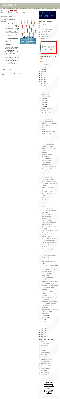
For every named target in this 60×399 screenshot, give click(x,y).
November (45, 92)
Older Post (33, 78)
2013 (42, 324)
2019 (42, 81)
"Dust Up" (44, 197)
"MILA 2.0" (44, 152)
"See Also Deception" (47, 125)
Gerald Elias (44, 341)
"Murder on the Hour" (47, 187)
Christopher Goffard (46, 359)
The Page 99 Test (45, 31)
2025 (42, 69)
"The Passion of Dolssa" (48, 283)
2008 (42, 334)
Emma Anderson (45, 352)
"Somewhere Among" (47, 158)
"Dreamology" (45, 257)
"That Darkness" (46, 142)
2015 (42, 319)
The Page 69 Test (45, 35)
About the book (5, 19)
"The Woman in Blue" (47, 121)
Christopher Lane (45, 358)
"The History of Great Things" (50, 230)
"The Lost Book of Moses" (49, 269)
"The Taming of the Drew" (49, 242)
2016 (42, 88)
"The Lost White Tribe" (48, 305)
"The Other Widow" (47, 244)
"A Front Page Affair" (47, 135)
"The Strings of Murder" (48, 179)
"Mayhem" (44, 173)
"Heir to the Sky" (46, 164)
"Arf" (43, 189)
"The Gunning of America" (49, 222)
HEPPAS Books (45, 38)
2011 (42, 328)
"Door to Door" (46, 236)
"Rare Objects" (46, 275)
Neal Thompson (45, 372)
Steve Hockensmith (46, 354)
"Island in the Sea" (47, 224)
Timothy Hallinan (45, 343)
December (45, 90)
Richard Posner (45, 374)
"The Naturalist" (46, 259)
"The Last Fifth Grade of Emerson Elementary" (16, 13)
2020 (42, 79)
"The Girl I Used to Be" (48, 115)
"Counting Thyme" (47, 271)
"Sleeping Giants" (46, 199)
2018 (42, 83)
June (43, 102)
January (44, 317)
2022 (42, 75)
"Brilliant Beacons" (47, 193)
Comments (43, 61)
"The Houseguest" (47, 253)
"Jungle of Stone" (46, 138)
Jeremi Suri (44, 376)
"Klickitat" (44, 246)
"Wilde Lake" (45, 129)
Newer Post (4, 78)
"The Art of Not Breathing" (49, 140)
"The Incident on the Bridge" (49, 166)
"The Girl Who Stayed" (48, 204)
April (43, 106)
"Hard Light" (45, 307)
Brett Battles (44, 345)
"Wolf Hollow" (45, 117)
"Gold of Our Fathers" (47, 146)
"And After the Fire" (47, 191)
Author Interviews (45, 36)
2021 (42, 77)
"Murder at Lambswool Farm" (50, 123)
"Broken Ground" (46, 133)
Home (18, 78)
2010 (42, 330)
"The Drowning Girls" (47, 168)
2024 (42, 71)
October (44, 94)
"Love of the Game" (47, 218)
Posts (42, 58)
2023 (42, 73)
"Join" (43, 195)
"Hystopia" (45, 206)
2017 (42, 85)
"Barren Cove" (46, 156)
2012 (42, 326)
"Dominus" (45, 127)
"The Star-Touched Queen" (49, 210)
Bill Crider (43, 356)
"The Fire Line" (46, 113)
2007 (42, 336)
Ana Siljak (43, 350)
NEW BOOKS (9, 5)
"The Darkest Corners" (48, 208)
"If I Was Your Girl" (47, 108)
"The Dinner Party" (47, 220)
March (44, 313)
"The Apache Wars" (47, 119)
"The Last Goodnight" (47, 249)
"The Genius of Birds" (48, 291)
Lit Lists (43, 27)
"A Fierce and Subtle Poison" (49, 181)
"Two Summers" (46, 162)
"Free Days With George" (48, 175)
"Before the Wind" (47, 216)
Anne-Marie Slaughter (46, 367)
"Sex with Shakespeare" (48, 214)
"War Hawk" (45, 212)
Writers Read (44, 33)
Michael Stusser (45, 361)
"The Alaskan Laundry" (48, 144)
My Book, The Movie (46, 29)
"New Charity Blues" (47, 154)
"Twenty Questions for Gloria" (50, 255)
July (43, 100)
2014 (42, 322)
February (44, 315)
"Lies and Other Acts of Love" (50, 281)
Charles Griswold (45, 363)
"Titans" (44, 293)
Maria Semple (44, 349)
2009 (42, 332)
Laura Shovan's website (10, 66)
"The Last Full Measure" (48, 177)
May (43, 104)
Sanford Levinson (45, 368)
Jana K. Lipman (45, 347)
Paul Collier (44, 370)
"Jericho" (44, 295)
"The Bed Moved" (46, 273)
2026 (42, 67)
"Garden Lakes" (46, 202)
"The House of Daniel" (48, 251)
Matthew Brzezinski (46, 365)
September (45, 96)
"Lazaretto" (45, 289)
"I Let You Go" (45, 110)
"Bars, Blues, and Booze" (48, 131)
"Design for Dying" (47, 160)
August (44, 98)
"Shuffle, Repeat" (46, 171)
